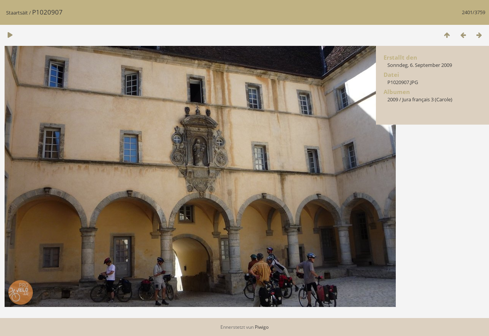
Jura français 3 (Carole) (427, 99)
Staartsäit (17, 12)
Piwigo (262, 327)
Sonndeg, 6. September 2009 (419, 65)
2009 (392, 99)
